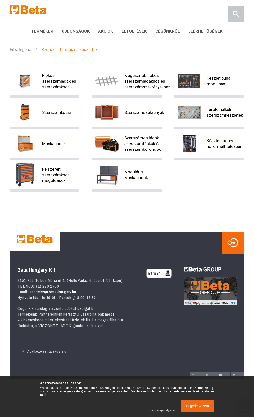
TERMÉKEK (42, 31)
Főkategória (20, 49)
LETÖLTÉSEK (134, 31)
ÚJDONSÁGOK (76, 31)
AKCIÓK (105, 31)
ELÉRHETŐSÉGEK (205, 31)
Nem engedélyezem (163, 410)
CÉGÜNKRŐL (167, 31)
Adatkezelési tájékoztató (46, 351)
